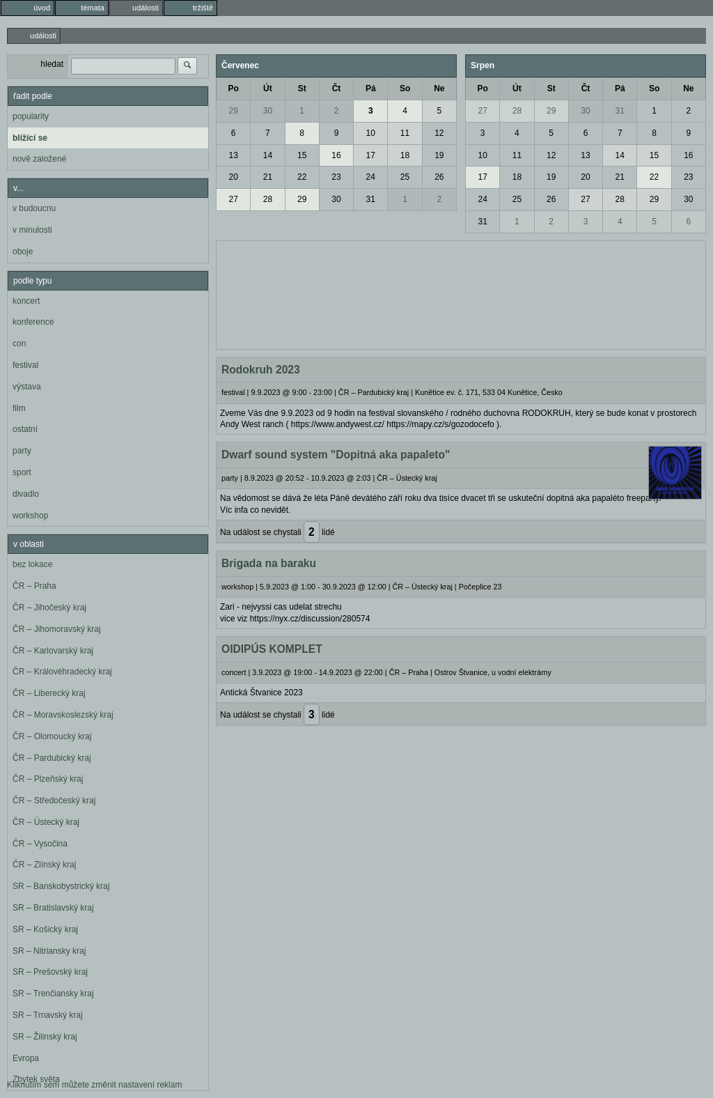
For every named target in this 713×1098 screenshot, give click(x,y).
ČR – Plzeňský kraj (48, 779)
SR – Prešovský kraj (50, 972)
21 (267, 177)
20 (232, 177)
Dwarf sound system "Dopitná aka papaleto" (335, 455)
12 (439, 133)
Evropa (26, 1058)
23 (335, 177)
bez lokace (32, 564)
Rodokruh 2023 (260, 370)
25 (404, 177)
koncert (26, 301)
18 (404, 155)
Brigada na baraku (268, 563)
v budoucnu (34, 208)
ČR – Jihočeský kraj (49, 607)
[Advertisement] (461, 293)
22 (301, 177)
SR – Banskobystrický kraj (61, 886)
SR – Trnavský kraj (48, 1015)
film (19, 408)
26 (439, 177)
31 (370, 199)
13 (232, 155)
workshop (30, 515)
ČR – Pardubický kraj (52, 758)
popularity (31, 116)
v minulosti (32, 230)
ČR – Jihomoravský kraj (57, 629)
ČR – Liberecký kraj (49, 693)
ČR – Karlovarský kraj (53, 651)
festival (25, 365)
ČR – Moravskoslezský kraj (63, 715)
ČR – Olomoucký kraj (52, 736)
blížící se (30, 138)
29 (232, 111)
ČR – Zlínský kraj (44, 864)
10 (370, 133)
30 (267, 111)
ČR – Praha (34, 586)
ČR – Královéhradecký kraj (62, 671)
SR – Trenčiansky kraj (53, 993)
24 (370, 177)
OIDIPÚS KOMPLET (271, 649)
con (19, 343)
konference (33, 322)
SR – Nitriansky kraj (49, 951)
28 (267, 199)
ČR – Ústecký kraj (46, 822)
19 (439, 155)
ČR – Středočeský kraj (54, 800)
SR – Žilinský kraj (45, 1037)
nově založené (39, 159)
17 (370, 155)
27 (232, 199)
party (22, 451)
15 (301, 155)
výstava (27, 387)
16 (335, 155)
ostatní (25, 429)
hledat (51, 64)
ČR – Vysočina (40, 844)
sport (22, 472)
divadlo (26, 494)
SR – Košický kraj (45, 929)
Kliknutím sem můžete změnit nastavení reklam (94, 1085)
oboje (23, 251)
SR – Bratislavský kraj (53, 908)
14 (267, 155)
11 (404, 133)
